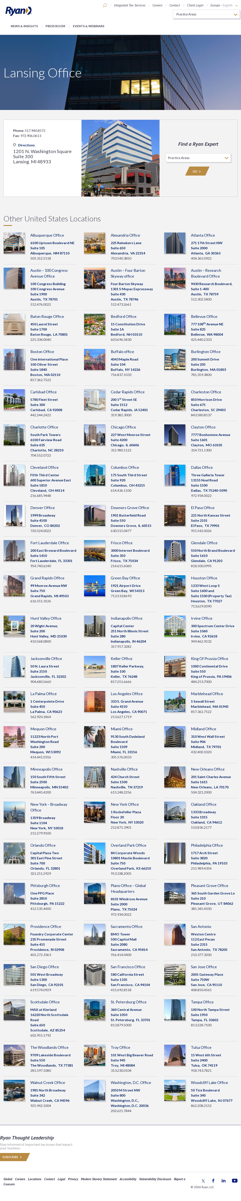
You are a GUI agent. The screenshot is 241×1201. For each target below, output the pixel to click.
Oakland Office (203, 804)
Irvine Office (201, 618)
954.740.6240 (40, 566)
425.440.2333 (201, 339)
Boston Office (42, 351)
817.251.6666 (121, 681)
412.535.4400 (40, 908)
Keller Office (121, 658)
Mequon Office (43, 728)
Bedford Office (124, 316)
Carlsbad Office (43, 391)
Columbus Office (125, 467)
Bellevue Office (204, 316)
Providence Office (45, 926)
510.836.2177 (201, 827)
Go (197, 171)
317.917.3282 (121, 646)
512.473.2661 (121, 304)
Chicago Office (123, 427)
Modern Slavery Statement (99, 1179)
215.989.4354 (201, 868)
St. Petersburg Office (129, 1002)
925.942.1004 (40, 1105)
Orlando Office (43, 845)
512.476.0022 (40, 304)
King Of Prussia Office (209, 658)
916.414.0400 (121, 955)
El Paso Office (203, 507)
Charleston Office (206, 391)
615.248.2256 (121, 792)
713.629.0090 (201, 606)
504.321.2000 (201, 792)
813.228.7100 (201, 1025)
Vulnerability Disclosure (155, 1179)
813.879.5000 (121, 1025)
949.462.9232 (201, 641)
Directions (24, 145)
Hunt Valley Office (45, 618)
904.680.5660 (40, 681)
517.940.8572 (35, 130)
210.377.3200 (201, 955)
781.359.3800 (201, 375)
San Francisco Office (128, 966)
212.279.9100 (40, 833)
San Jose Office (204, 966)
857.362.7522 (40, 380)
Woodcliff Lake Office (209, 1082)
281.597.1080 (40, 1070)
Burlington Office (206, 351)
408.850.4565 (201, 990)
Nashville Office (124, 769)
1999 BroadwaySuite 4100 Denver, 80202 (45, 520)
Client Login (195, 5)
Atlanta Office (203, 235)
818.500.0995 (201, 566)
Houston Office (204, 578)
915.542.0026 (201, 531)
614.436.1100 (121, 490)
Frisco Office (122, 542)
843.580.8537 (201, 415)
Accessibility (128, 1179)
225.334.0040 (40, 339)
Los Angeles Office (127, 693)
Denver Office (42, 507)
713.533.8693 (121, 596)
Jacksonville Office (46, 658)
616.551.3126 (40, 601)
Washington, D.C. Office (131, 1082)
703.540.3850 (121, 258)
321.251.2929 (40, 873)
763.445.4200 (40, 792)
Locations (34, 1179)
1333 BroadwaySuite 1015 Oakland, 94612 (206, 817)
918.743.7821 (201, 1070)
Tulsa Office (201, 1047)
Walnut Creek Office (47, 1082)
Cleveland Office (44, 467)
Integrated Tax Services (129, 5)
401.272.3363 (40, 955)
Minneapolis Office (46, 769)
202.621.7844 (121, 1111)
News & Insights (24, 26)
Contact (174, 5)
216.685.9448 (40, 495)
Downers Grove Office (130, 507)
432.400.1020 (201, 752)
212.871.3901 (121, 827)
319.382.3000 (121, 415)
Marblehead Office (207, 693)
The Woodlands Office (49, 1047)
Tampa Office (202, 1002)
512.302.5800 (201, 299)
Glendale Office (204, 542)
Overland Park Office (128, 845)
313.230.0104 (121, 1070)
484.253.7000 (201, 681)
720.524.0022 (40, 531)
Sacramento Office (127, 926)
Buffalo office (122, 351)
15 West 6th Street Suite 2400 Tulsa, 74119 (206, 1060)
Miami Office (122, 728)
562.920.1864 (40, 717)
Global (7, 1179)
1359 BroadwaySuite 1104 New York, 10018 (46, 823)
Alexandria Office (125, 235)
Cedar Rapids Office (128, 391)
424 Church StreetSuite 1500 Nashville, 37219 (127, 782)
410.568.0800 (40, 641)
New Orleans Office (208, 769)
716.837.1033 (121, 375)
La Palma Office (43, 693)
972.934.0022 (201, 495)
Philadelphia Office (207, 845)
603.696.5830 (121, 339)
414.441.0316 (40, 757)
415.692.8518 (121, 990)
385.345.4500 (201, 908)
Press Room (55, 26)
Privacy (73, 1179)
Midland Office (203, 728)
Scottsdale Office (45, 1002)
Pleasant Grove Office (209, 885)
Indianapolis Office (127, 618)
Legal (61, 1179)
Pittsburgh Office (45, 885)
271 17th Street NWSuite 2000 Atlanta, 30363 (207, 248)
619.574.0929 (40, 990)
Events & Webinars (88, 26)
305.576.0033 (121, 757)
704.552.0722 (40, 455)
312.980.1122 (121, 450)
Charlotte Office (44, 427)
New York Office (125, 804)
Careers (157, 5)
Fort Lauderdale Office (49, 542)
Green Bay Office (125, 578)
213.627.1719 (121, 717)
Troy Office (120, 1047)
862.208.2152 (201, 1105)
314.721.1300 (201, 450)
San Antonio (201, 926)
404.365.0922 (201, 258)
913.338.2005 (121, 873)
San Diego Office (44, 966)
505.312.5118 (40, 258)
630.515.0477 (121, 531)
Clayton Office (203, 427)
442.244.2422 (40, 415)
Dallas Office (202, 467)
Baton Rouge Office (47, 316)
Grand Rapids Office (47, 578)
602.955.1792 (40, 1035)
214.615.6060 (121, 566)
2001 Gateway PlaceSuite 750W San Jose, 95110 (207, 979)
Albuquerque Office (47, 235)
